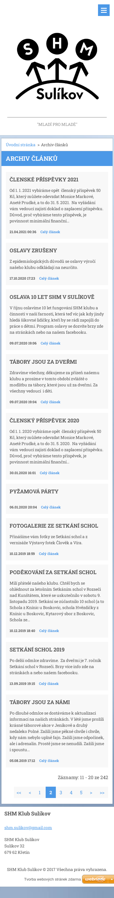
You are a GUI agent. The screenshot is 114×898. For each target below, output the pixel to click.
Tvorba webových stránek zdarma (52, 879)
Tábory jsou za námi (40, 702)
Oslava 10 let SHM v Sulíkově (52, 296)
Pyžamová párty (34, 491)
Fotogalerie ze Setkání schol (54, 525)
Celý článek (50, 231)
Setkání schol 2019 (37, 649)
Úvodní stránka (20, 144)
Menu (104, 10)
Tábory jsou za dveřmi (43, 361)
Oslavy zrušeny (33, 250)
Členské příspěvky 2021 (44, 179)
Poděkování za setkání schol (53, 572)
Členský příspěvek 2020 (44, 420)
